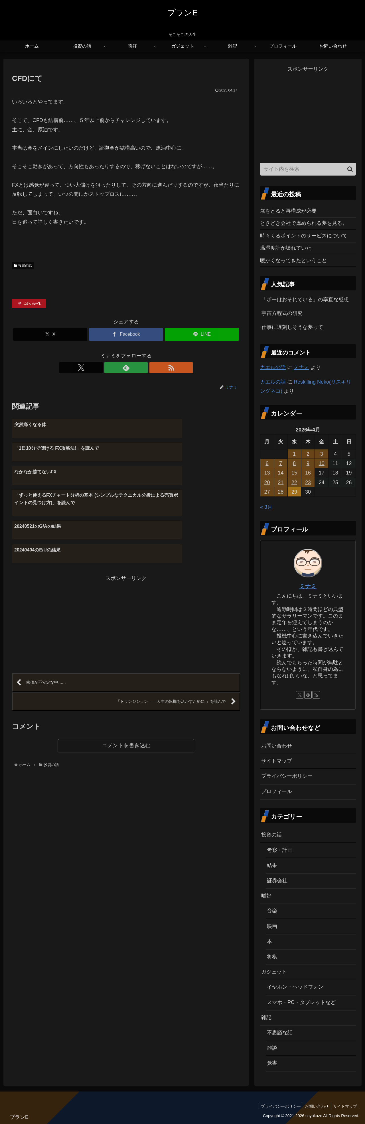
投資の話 (23, 266)
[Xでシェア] (50, 334)
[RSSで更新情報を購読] (139, 367)
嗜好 (266, 896)
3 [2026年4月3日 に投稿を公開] (321, 454)
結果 (272, 865)
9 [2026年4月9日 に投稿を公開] (308, 463)
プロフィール (276, 791)
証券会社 (277, 880)
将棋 (272, 957)
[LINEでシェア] (202, 334)
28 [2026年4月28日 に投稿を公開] (280, 492)
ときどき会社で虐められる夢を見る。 (303, 223)
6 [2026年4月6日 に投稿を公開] (266, 463)
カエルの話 (273, 367)
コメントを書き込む (126, 684)
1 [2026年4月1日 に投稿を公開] (294, 454)
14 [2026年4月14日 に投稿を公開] (280, 473)
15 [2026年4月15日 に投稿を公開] (294, 473)
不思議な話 (280, 1032)
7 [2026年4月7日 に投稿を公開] (280, 463)
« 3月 (266, 507)
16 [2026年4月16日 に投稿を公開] (308, 473)
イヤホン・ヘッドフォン (295, 987)
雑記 (266, 1017)
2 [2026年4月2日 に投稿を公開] (308, 454)
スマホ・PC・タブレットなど (301, 1002)
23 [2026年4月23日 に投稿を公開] (308, 482)
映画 (272, 926)
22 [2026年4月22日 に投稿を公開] (294, 482)
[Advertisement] (69, 560)
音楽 (272, 911)
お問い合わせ (276, 746)
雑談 (272, 1048)
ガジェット (274, 972)
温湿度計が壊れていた (285, 248)
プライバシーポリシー (287, 776)
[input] (308, 169)
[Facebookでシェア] (126, 334)
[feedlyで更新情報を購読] (126, 367)
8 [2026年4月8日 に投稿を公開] (294, 463)
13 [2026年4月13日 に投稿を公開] (267, 473)
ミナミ (301, 367)
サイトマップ (276, 761)
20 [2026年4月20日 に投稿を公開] (267, 482)
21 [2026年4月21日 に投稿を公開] (280, 482)
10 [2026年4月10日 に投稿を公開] (322, 463)
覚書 (272, 1063)
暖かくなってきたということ (293, 260)
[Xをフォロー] (113, 367)
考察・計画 (280, 850)
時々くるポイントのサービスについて (303, 236)
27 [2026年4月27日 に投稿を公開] (267, 492)
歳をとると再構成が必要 (288, 211)
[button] (350, 169)
